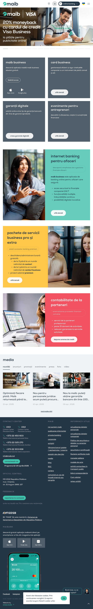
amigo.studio (7, 605)
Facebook (6, 594)
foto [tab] (59, 366)
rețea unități (75, 481)
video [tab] (66, 366)
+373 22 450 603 (14, 435)
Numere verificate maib (80, 454)
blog (49, 462)
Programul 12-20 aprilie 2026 (16, 466)
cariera (51, 471)
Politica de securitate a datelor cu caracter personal (79, 443)
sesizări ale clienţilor (56, 454)
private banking (54, 435)
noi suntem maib (55, 427)
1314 (23, 427)
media (50, 458)
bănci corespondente (79, 473)
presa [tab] (51, 366)
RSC (49, 467)
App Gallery (38, 545)
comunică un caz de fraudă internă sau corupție (56, 477)
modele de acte (76, 462)
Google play (22, 93)
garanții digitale (17, 106)
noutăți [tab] (6, 366)
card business (60, 62)
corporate (52, 439)
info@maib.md (9, 456)
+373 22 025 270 (14, 442)
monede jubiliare (77, 458)
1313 (8, 427)
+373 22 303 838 (14, 449)
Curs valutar (75, 477)
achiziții (51, 443)
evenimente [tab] (40, 366)
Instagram (16, 594)
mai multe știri (46, 411)
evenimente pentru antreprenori (64, 108)
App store (10, 93)
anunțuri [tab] (17, 366)
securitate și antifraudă (80, 450)
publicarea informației (57, 431)
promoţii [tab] (28, 366)
